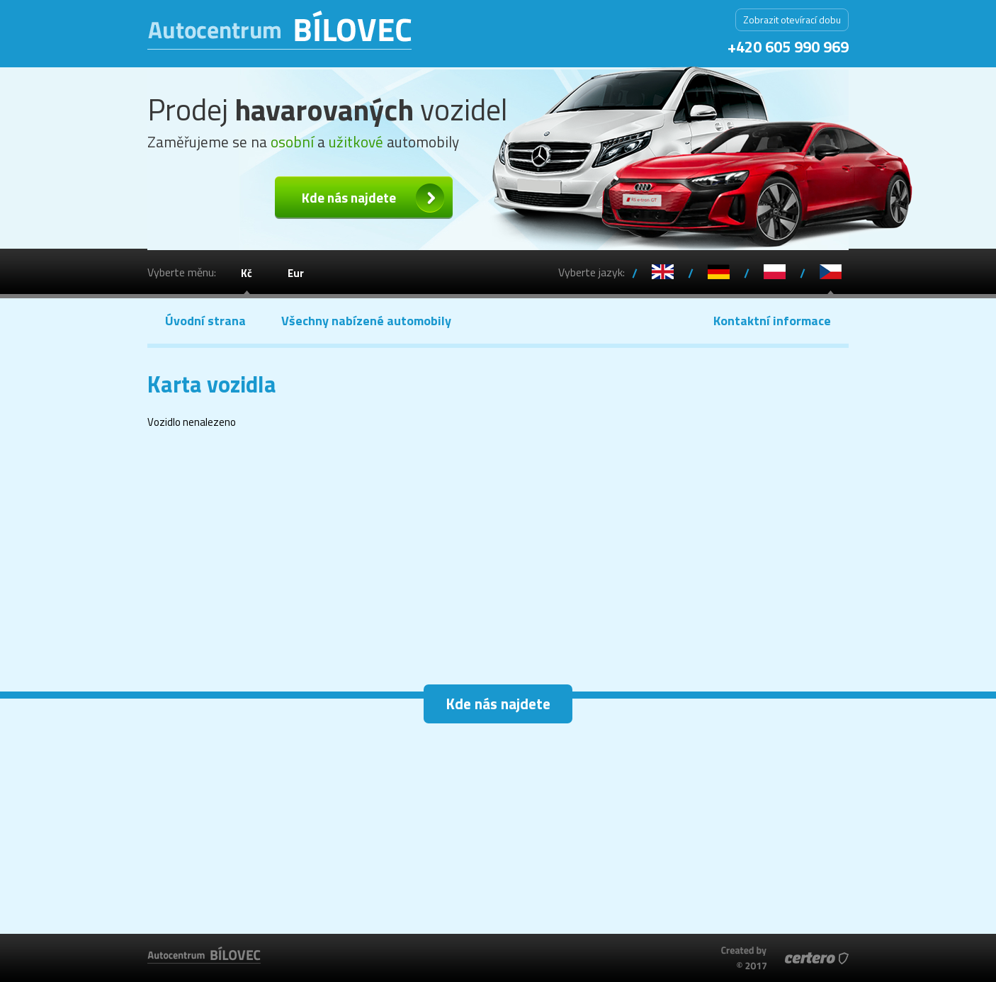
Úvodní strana (205, 320)
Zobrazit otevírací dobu (792, 19)
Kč (246, 273)
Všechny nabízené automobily (366, 320)
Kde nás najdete (349, 197)
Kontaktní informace (772, 320)
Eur (296, 273)
